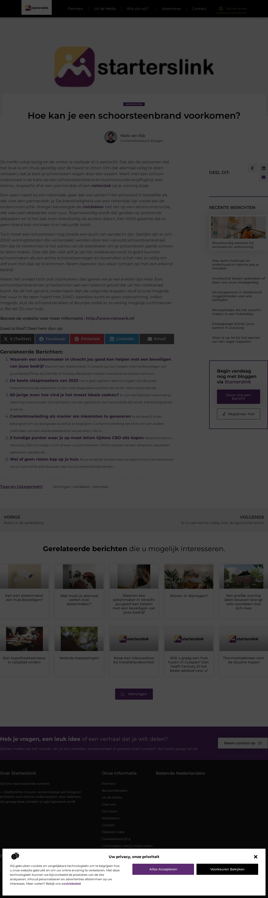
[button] (255, 856)
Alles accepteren (163, 869)
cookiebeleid (71, 883)
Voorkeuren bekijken (227, 869)
